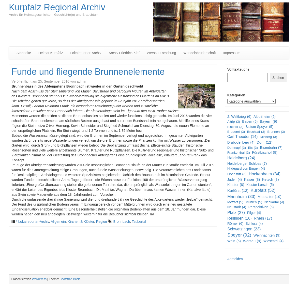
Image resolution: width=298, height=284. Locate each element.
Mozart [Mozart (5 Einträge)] (235, 202)
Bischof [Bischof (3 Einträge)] (235, 126)
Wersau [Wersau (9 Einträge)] (252, 241)
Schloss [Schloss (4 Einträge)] (254, 223)
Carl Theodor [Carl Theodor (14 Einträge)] (242, 136)
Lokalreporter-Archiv (85, 53)
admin (81, 81)
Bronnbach (121, 222)
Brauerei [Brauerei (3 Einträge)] (236, 131)
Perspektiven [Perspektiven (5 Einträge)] (261, 207)
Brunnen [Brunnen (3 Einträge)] (276, 131)
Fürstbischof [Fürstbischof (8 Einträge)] (264, 152)
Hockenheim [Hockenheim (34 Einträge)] (265, 174)
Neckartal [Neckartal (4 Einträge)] (274, 202)
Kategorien (236, 95)
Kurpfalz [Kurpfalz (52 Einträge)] (263, 190)
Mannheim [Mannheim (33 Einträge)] (241, 197)
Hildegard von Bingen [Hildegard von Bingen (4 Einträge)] (246, 168)
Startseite (23, 53)
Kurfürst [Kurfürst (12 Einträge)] (238, 190)
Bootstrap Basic (70, 279)
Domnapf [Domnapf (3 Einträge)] (236, 147)
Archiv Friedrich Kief (124, 53)
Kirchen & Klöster (81, 222)
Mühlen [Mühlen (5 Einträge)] (253, 202)
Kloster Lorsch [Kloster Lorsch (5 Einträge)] (260, 184)
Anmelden (235, 259)
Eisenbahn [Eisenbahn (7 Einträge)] (271, 147)
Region (101, 222)
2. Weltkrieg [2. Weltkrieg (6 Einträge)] (239, 116)
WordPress (39, 279)
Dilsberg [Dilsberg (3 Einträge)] (268, 137)
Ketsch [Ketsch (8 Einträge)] (270, 179)
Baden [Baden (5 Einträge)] (250, 121)
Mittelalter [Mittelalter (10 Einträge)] (270, 196)
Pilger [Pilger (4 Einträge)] (254, 212)
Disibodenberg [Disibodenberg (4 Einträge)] (240, 142)
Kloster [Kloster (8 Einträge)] (235, 184)
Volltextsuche (238, 69)
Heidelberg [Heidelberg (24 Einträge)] (241, 158)
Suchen (278, 78)
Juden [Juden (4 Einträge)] (234, 179)
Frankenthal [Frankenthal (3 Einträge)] (238, 152)
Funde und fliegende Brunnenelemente (88, 72)
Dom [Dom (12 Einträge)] (265, 142)
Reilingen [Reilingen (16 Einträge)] (239, 218)
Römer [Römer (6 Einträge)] (235, 223)
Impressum (231, 53)
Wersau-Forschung (161, 53)
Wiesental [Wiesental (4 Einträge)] (273, 241)
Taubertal (139, 222)
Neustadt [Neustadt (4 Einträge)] (236, 207)
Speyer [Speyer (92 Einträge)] (239, 235)
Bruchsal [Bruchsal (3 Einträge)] (256, 131)
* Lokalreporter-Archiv (32, 222)
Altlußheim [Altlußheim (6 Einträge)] (264, 116)
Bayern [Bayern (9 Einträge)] (268, 121)
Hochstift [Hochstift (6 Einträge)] (237, 174)
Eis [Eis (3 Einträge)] (253, 147)
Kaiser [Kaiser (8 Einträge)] (252, 179)
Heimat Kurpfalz (50, 53)
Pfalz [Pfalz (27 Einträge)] (236, 213)
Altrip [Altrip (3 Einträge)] (233, 121)
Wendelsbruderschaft (199, 53)
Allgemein (58, 222)
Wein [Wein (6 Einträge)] (234, 241)
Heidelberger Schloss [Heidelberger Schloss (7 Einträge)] (247, 163)
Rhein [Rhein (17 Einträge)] (263, 218)
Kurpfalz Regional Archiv (57, 7)
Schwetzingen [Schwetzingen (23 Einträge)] (244, 229)
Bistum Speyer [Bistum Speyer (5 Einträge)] (259, 126)
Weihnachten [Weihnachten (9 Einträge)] (267, 235)
